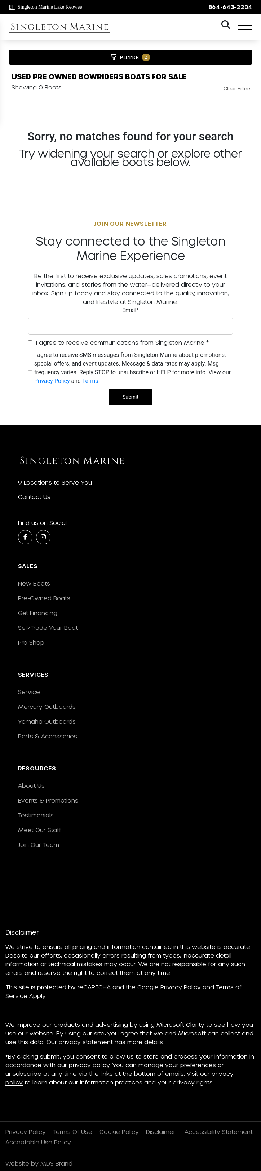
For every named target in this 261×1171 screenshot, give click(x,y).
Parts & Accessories (47, 736)
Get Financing (37, 612)
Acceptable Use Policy (39, 1142)
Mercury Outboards (47, 706)
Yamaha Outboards (47, 721)
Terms (90, 380)
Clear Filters (238, 88)
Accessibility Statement (220, 1131)
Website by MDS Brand (38, 1163)
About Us (31, 785)
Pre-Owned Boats (44, 598)
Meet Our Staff (39, 829)
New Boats (34, 583)
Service (29, 691)
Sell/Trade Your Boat (48, 627)
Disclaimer (161, 1131)
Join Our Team (38, 844)
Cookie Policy (119, 1131)
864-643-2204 (230, 7)
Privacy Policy (52, 380)
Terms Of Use (72, 1131)
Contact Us (34, 496)
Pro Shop (31, 642)
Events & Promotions (48, 800)
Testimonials (36, 815)
